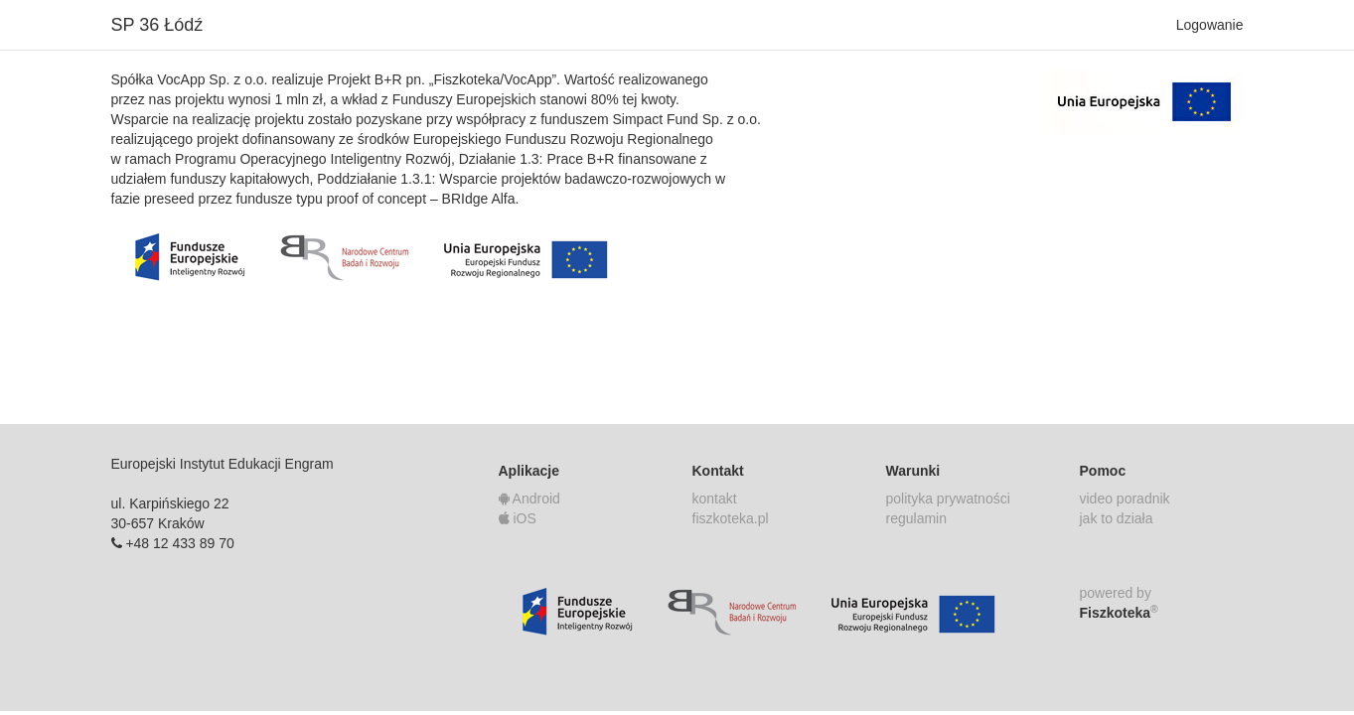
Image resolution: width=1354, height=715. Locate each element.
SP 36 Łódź (157, 25)
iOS (517, 518)
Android (529, 498)
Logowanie (1210, 25)
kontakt (714, 498)
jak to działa (1116, 518)
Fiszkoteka (1119, 612)
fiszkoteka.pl (730, 518)
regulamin (916, 518)
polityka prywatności (948, 498)
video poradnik (1125, 498)
